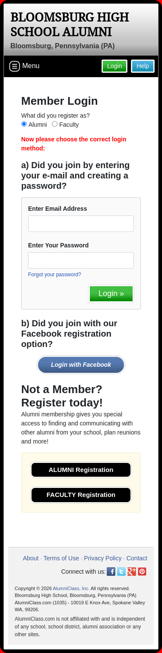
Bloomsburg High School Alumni (69, 24)
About (31, 558)
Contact (137, 558)
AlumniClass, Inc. (71, 588)
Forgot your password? (54, 275)
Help (143, 65)
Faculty (69, 124)
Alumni (38, 124)
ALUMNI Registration (81, 469)
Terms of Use (61, 558)
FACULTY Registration (81, 494)
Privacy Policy (102, 558)
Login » (111, 293)
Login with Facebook (81, 364)
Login (114, 65)
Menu (24, 66)
